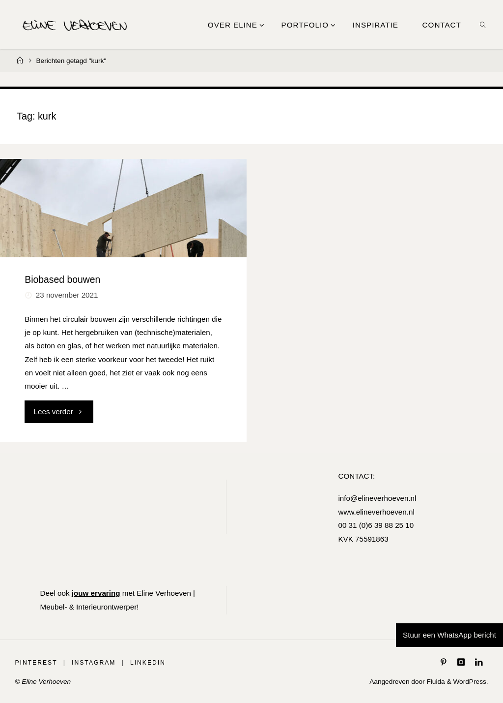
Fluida (435, 681)
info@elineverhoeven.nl (377, 498)
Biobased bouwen (62, 279)
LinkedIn (148, 662)
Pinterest (36, 662)
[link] (483, 24)
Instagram (93, 662)
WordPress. (470, 681)
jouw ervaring (96, 593)
